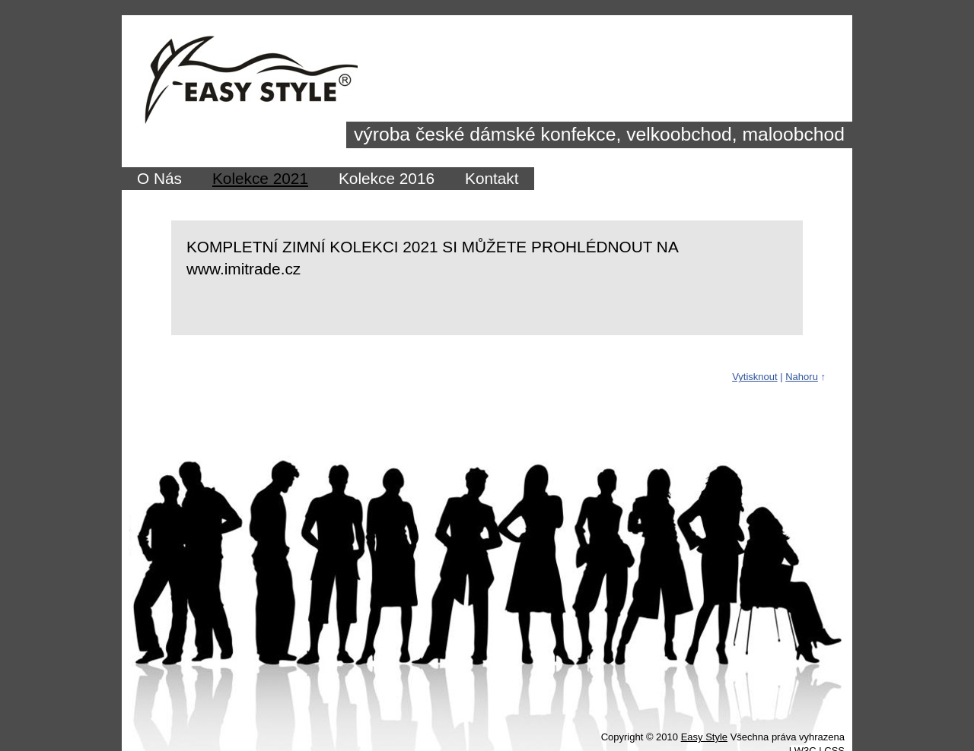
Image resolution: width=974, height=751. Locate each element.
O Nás (159, 178)
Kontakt (492, 178)
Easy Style (704, 737)
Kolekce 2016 (386, 178)
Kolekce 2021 (260, 178)
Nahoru (801, 376)
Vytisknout (755, 376)
